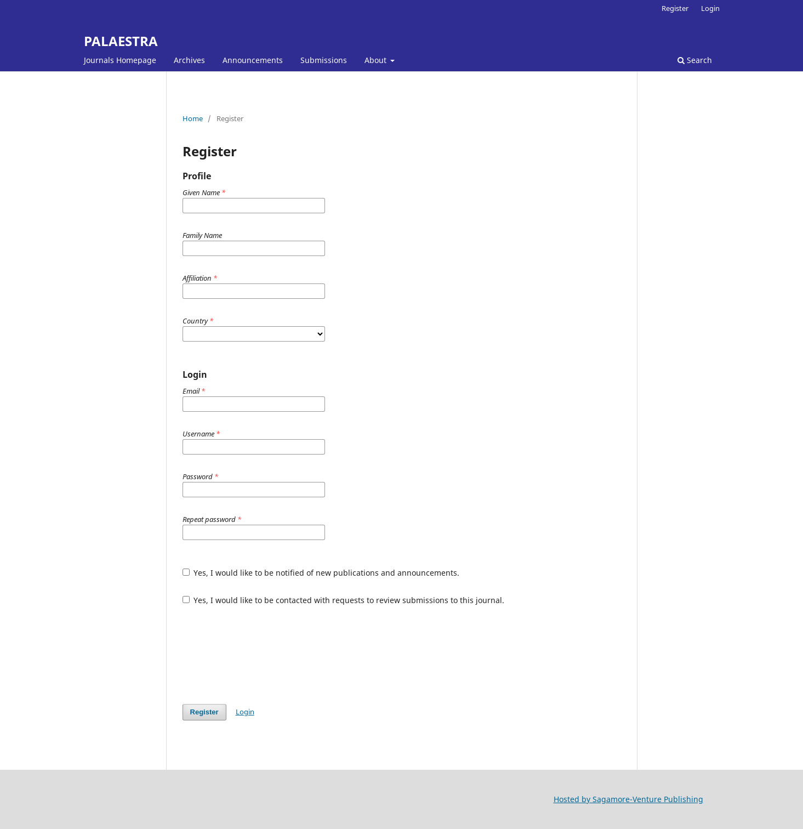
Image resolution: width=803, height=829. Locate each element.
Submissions (323, 60)
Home (193, 118)
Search (694, 60)
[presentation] (266, 654)
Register (675, 8)
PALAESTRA (121, 41)
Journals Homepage (120, 60)
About (377, 60)
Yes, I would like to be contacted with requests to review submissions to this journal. (344, 600)
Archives (189, 60)
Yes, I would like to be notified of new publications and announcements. (321, 572)
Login (710, 8)
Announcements (253, 60)
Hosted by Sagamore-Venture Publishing (628, 799)
